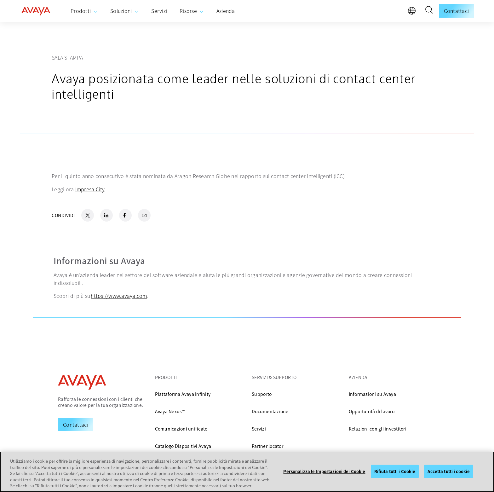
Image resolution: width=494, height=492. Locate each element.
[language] (413, 12)
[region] (247, 472)
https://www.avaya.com (119, 295)
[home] (36, 11)
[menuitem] (84, 11)
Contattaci (456, 10)
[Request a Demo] (75, 424)
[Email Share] (144, 215)
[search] (429, 10)
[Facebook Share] (125, 215)
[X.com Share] (87, 215)
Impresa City (90, 189)
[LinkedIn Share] (106, 215)
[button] (429, 10)
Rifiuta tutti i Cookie (395, 471)
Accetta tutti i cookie (449, 471)
